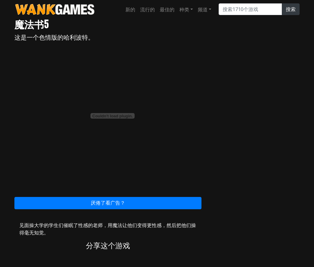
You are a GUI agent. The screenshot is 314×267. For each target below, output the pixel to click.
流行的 (147, 9)
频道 (203, 9)
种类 (184, 9)
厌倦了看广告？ (108, 203)
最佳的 (167, 9)
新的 (130, 9)
